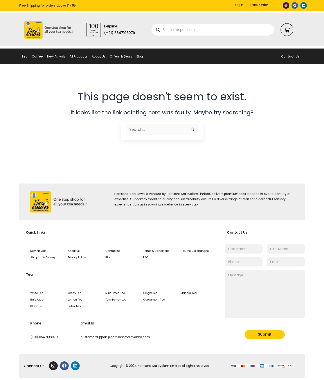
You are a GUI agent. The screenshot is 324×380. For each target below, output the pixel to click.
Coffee (37, 56)
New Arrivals (56, 56)
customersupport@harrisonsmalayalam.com (115, 337)
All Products (78, 56)
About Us (98, 56)
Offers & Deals (121, 56)
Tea (24, 56)
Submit (265, 334)
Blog (140, 56)
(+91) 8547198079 (44, 337)
